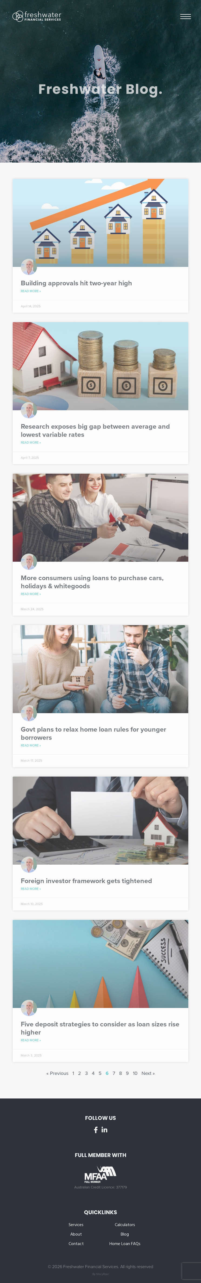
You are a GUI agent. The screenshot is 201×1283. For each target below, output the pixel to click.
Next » (148, 1073)
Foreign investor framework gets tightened (86, 881)
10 (135, 1073)
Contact (76, 1244)
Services (76, 1225)
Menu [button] (185, 16)
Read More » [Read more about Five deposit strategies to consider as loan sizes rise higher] (31, 1040)
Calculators (125, 1225)
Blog (125, 1234)
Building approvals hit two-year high (76, 283)
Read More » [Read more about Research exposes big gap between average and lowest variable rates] (31, 442)
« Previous (57, 1073)
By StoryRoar (100, 1274)
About (76, 1234)
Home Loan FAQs (124, 1244)
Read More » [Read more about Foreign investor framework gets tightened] (31, 889)
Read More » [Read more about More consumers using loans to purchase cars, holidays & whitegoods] (31, 594)
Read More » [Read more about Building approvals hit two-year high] (31, 291)
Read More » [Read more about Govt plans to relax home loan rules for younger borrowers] (31, 745)
